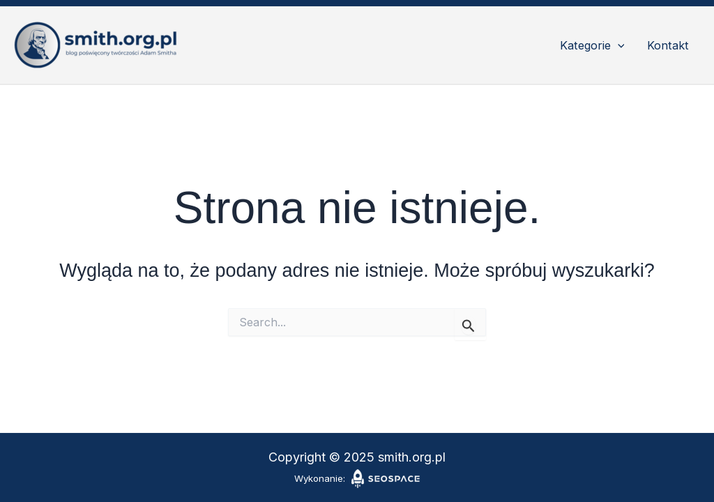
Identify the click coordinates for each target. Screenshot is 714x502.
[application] (618, 45)
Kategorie (592, 45)
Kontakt (668, 45)
